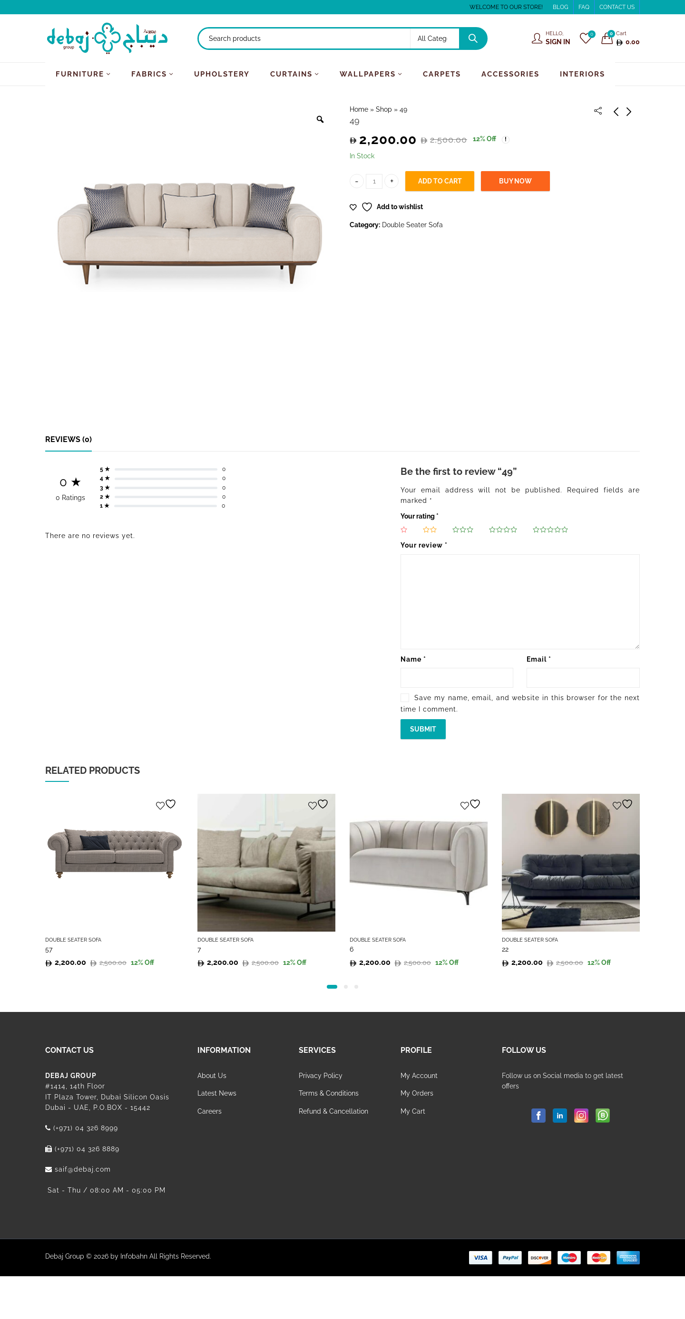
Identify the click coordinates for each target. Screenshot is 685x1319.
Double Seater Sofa (412, 225)
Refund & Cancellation (333, 1111)
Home (359, 109)
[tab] (68, 439)
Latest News (216, 1093)
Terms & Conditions (329, 1093)
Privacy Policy (320, 1075)
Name (413, 659)
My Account (419, 1075)
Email (539, 659)
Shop (384, 109)
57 (48, 949)
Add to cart (440, 181)
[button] (332, 986)
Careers (209, 1111)
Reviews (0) (68, 439)
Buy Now (515, 181)
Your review (424, 545)
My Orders (417, 1093)
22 (505, 949)
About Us (211, 1075)
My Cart (413, 1111)
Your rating (420, 516)
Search (473, 38)
